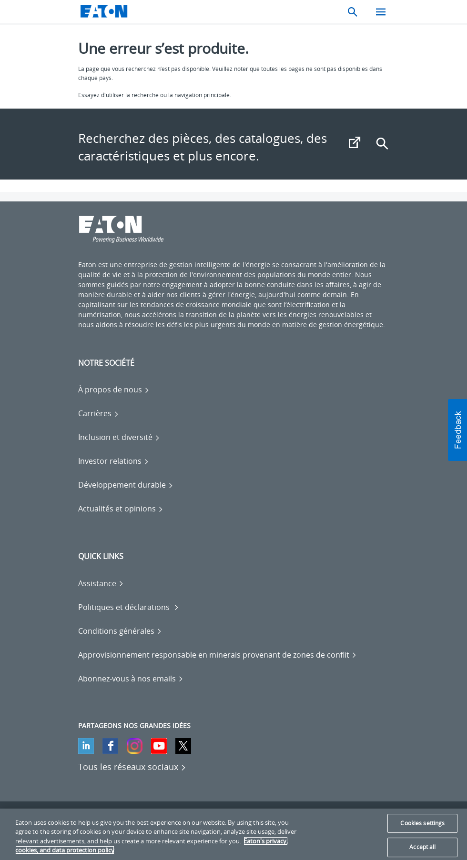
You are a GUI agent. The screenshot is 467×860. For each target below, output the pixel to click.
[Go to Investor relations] (113, 460)
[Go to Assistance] (101, 583)
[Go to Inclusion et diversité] (119, 437)
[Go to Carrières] (98, 413)
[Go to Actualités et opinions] (120, 508)
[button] (457, 430)
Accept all (422, 847)
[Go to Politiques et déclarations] (128, 607)
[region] (233, 834)
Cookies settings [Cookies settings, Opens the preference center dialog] (422, 823)
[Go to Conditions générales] (120, 630)
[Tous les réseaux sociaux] (132, 766)
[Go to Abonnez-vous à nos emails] (130, 678)
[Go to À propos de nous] (114, 389)
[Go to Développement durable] (125, 484)
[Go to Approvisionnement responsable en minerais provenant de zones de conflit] (217, 654)
